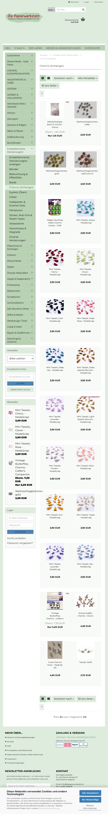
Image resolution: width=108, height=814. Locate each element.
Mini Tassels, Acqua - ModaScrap (85, 221)
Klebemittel (13, 291)
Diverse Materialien (17, 273)
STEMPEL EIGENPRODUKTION (18, 72)
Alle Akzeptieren (90, 793)
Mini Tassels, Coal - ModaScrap (55, 319)
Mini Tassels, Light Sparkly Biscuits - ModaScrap (85, 419)
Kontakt (10, 742)
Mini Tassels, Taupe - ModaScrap (86, 516)
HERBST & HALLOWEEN (14, 96)
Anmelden (20, 532)
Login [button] (86, 2)
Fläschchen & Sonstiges (14, 247)
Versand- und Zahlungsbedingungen (76, 737)
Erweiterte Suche (20, 390)
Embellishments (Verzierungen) (16, 150)
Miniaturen (16, 210)
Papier (10, 267)
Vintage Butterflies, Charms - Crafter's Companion (55, 616)
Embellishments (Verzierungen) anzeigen (19, 161)
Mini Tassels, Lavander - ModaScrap (55, 419)
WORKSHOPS (92, 48)
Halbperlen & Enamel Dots (17, 203)
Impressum (12, 759)
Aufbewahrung (15, 137)
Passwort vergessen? (20, 543)
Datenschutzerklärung (49, 808)
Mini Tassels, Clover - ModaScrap (85, 272)
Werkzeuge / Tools (17, 321)
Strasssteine (16, 223)
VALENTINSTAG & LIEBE (16, 81)
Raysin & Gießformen (18, 333)
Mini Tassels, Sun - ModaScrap (55, 516)
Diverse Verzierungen (17, 238)
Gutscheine (13, 55)
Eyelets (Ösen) (18, 192)
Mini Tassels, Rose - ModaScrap (86, 467)
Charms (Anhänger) (21, 187)
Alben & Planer (15, 131)
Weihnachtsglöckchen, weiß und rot (87, 172)
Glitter (13, 197)
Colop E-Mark (14, 327)
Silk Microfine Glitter (18, 309)
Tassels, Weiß (85, 662)
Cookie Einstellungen (15, 763)
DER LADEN (35, 48)
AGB (9, 746)
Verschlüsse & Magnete (17, 230)
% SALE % (19, 48)
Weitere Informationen (90, 806)
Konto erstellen (16, 538)
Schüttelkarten (15, 302)
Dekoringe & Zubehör (14, 340)
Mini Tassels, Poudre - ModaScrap (55, 468)
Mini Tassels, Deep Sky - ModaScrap (55, 368)
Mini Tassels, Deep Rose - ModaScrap (85, 319)
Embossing (13, 285)
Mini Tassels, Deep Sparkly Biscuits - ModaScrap (85, 370)
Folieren (11, 255)
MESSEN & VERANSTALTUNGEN (63, 48)
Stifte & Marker (15, 315)
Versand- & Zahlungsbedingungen (21, 737)
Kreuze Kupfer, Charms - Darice (85, 614)
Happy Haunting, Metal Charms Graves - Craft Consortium (55, 223)
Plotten (11, 113)
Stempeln (12, 119)
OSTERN (11, 88)
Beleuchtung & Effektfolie (18, 176)
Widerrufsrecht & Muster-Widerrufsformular (25, 755)
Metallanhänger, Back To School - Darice (55, 124)
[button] (73, 2)
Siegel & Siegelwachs (18, 279)
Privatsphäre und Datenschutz (19, 750)
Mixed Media (14, 261)
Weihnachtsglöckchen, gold (56, 172)
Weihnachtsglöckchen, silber (87, 123)
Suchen (20, 383)
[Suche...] (51, 9)
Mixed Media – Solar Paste (18, 63)
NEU (7, 48)
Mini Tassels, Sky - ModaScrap (85, 565)
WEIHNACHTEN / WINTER (16, 105)
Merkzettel (98, 2)
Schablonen (13, 297)
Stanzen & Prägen (17, 125)
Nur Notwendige (90, 799)
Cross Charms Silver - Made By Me (55, 665)
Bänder (13, 169)
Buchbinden (14, 143)
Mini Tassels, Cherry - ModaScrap (55, 272)
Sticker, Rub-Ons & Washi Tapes (20, 217)
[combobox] (63, 78)
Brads (12, 182)
